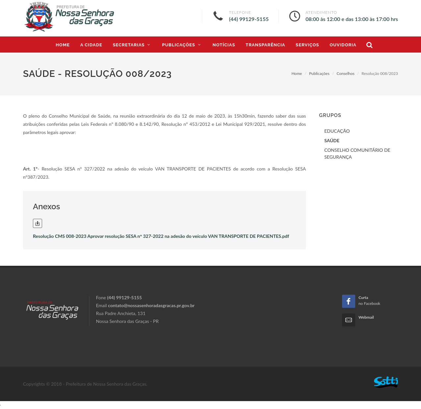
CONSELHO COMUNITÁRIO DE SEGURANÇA (357, 153)
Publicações (319, 73)
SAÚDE (331, 140)
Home (296, 73)
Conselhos (345, 73)
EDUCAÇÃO (337, 131)
